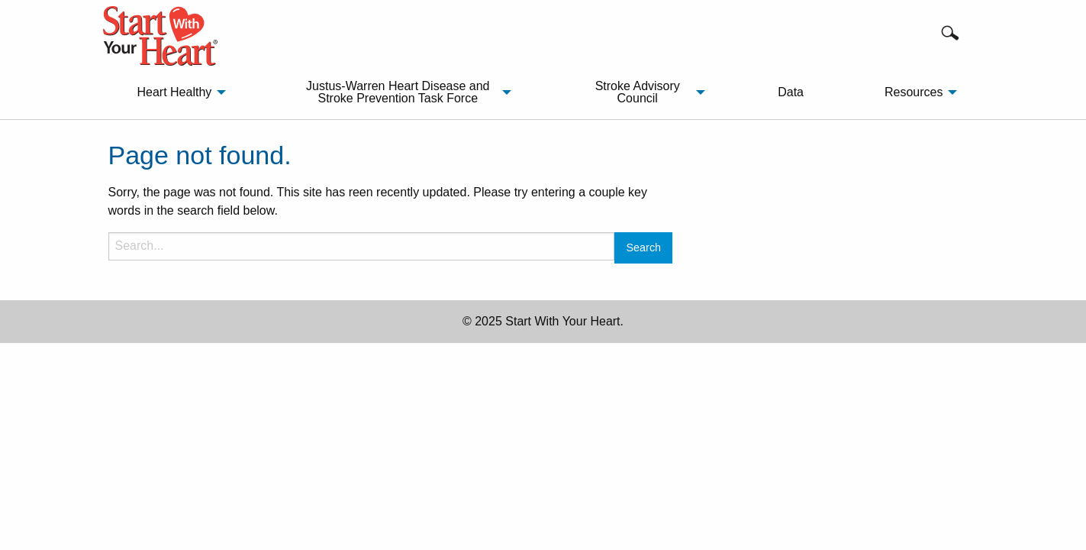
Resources (914, 92)
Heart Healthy (174, 92)
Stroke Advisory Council (637, 92)
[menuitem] (177, 92)
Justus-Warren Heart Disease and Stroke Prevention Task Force (397, 92)
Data (791, 92)
